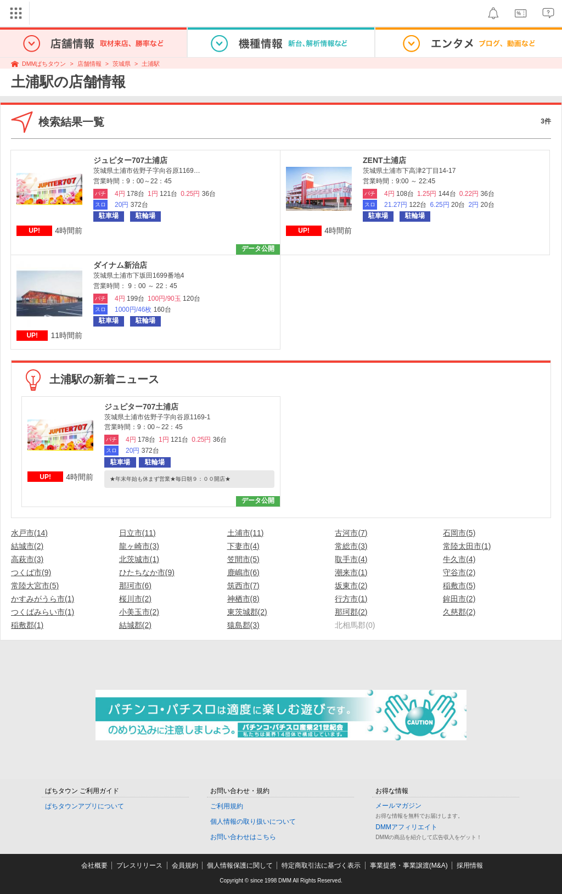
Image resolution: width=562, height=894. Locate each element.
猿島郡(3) (243, 625)
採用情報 (470, 865)
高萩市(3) (27, 559)
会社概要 (94, 865)
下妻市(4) (243, 546)
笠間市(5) (243, 559)
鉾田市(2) (459, 599)
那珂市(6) (135, 585)
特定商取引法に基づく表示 (321, 865)
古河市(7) (351, 533)
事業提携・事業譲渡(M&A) (409, 865)
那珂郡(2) (351, 612)
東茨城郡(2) (247, 612)
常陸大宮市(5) (35, 585)
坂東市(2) (351, 585)
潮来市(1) (351, 572)
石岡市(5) (459, 533)
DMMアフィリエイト (406, 827)
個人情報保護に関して (240, 865)
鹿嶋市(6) (243, 572)
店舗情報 (89, 63)
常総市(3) (351, 546)
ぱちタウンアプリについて (84, 806)
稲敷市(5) (459, 585)
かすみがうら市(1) (42, 599)
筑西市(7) (243, 585)
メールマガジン (398, 805)
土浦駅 (151, 63)
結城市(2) (27, 546)
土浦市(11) (245, 533)
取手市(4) (351, 559)
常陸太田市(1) (467, 546)
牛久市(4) (459, 559)
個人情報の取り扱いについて (253, 821)
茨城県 (122, 63)
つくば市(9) (31, 572)
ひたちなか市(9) (147, 572)
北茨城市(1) (139, 559)
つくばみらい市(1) (42, 612)
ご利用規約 (226, 806)
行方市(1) (351, 599)
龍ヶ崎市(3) (139, 546)
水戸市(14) (29, 533)
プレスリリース (139, 865)
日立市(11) (137, 533)
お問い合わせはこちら (243, 837)
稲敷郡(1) (27, 625)
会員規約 (185, 865)
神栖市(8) (243, 599)
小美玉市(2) (139, 612)
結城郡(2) (135, 625)
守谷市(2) (459, 572)
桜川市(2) (135, 599)
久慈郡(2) (459, 612)
